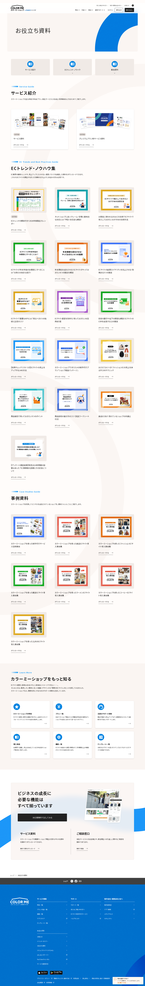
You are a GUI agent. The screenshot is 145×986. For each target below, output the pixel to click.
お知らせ (126, 5)
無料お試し (129, 10)
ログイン (110, 10)
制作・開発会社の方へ (116, 5)
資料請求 (119, 10)
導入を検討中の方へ (101, 5)
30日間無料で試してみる (42, 817)
